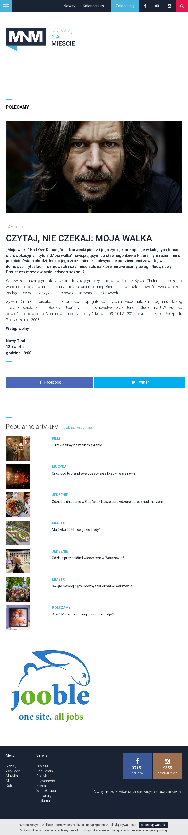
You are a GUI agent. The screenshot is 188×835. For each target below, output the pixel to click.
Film (56, 439)
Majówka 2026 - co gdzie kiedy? (76, 530)
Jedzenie (60, 495)
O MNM (42, 766)
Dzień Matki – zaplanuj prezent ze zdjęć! (83, 614)
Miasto (58, 523)
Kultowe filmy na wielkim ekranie (77, 445)
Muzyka (59, 467)
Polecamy (17, 107)
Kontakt (42, 786)
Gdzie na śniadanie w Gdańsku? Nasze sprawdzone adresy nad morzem (107, 501)
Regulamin (44, 771)
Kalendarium (93, 6)
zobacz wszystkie (79, 428)
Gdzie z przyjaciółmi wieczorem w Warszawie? (88, 558)
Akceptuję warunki (153, 825)
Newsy (69, 6)
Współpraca (46, 791)
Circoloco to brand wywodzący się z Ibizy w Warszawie (94, 473)
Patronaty (44, 796)
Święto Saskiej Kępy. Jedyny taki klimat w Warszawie (92, 586)
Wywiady (13, 771)
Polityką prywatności (122, 825)
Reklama (43, 801)
